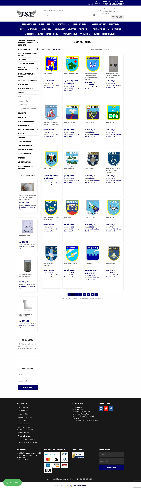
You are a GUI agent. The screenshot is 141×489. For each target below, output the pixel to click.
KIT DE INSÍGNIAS (52, 34)
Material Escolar (25, 146)
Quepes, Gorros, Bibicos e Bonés (27, 54)
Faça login (60, 10)
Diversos (21, 158)
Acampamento (23, 125)
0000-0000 (101, 1)
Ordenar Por (96, 50)
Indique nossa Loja (25, 417)
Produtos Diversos (26, 129)
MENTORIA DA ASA (24, 162)
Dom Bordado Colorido (27, 109)
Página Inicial (23, 407)
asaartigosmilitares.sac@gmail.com (85, 420)
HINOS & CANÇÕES (79, 24)
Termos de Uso (23, 433)
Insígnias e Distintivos (22, 69)
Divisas (21, 92)
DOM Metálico (24, 101)
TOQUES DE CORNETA (98, 24)
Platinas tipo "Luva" (26, 88)
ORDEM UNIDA (46, 29)
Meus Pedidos (104, 13)
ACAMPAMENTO (99, 29)
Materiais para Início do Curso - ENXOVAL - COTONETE (26, 43)
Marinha (21, 137)
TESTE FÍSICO (84, 29)
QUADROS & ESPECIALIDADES (105, 34)
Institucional (23, 404)
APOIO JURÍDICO (114, 29)
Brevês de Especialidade (27, 80)
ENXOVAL (51, 24)
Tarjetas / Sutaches (26, 63)
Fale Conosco (23, 411)
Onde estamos (113, 11)
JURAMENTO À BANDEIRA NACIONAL (77, 34)
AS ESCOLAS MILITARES (34, 34)
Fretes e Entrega (24, 436)
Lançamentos (118, 9)
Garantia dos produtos (26, 439)
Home (101, 9)
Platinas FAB (23, 84)
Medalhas (22, 117)
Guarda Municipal (25, 142)
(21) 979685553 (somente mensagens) (107, 4)
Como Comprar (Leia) (25, 429)
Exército (21, 133)
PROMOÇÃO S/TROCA (25, 150)
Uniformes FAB (24, 49)
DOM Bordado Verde (26, 105)
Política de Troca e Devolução (28, 443)
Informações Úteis (24, 427)
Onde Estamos (23, 424)
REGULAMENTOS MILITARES (65, 29)
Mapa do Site (23, 414)
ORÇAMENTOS (63, 24)
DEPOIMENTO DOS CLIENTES (33, 24)
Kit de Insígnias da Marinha (25, 167)
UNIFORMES (32, 29)
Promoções (104, 11)
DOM (19, 96)
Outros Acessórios (26, 121)
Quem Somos (108, 9)
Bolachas (22, 113)
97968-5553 (118, 1)
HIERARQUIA (114, 24)
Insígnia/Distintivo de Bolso (26, 75)
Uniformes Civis (24, 154)
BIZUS (22, 29)
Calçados (22, 59)
